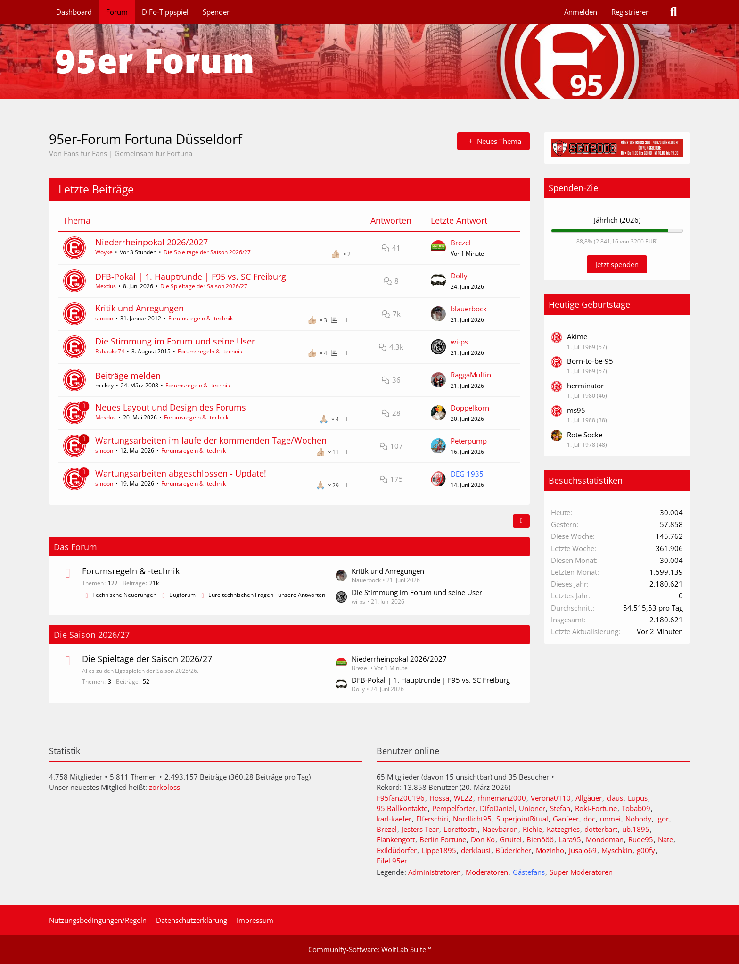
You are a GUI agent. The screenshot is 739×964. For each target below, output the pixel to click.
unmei (610, 818)
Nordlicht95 (472, 818)
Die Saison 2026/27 (92, 634)
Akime (577, 336)
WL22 (463, 798)
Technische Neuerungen (124, 595)
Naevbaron (500, 829)
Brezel (461, 242)
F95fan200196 (401, 798)
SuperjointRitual (522, 818)
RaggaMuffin (471, 374)
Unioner (532, 808)
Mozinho (550, 850)
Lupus (638, 798)
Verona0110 (551, 798)
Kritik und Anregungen (139, 308)
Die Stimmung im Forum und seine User (175, 341)
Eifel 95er (392, 860)
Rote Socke (584, 434)
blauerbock (469, 308)
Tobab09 (636, 808)
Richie (532, 829)
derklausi (476, 850)
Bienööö (540, 839)
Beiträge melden (128, 375)
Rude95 (640, 839)
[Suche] (673, 12)
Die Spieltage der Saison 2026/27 (207, 252)
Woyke (104, 252)
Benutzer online (408, 750)
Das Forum (75, 547)
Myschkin (616, 850)
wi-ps (459, 341)
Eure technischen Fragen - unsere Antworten (266, 595)
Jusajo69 (583, 850)
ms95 (576, 410)
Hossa (439, 798)
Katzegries (563, 829)
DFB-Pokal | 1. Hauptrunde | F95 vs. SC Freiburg (190, 276)
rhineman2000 (501, 798)
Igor (662, 818)
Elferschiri (432, 818)
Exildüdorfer (397, 850)
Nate (665, 839)
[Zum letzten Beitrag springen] (438, 247)
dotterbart (600, 829)
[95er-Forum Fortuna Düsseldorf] (369, 61)
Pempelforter (453, 808)
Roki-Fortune (596, 808)
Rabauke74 (109, 351)
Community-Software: (369, 949)
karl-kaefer (394, 818)
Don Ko (483, 839)
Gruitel (511, 839)
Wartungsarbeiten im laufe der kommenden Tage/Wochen (211, 440)
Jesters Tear (420, 829)
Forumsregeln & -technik (200, 318)
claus (615, 798)
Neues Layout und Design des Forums (170, 407)
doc (589, 818)
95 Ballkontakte (402, 808)
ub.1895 (635, 829)
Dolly (459, 275)
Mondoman (605, 839)
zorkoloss (164, 787)
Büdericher (513, 850)
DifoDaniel (497, 808)
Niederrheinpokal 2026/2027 (151, 242)
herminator (585, 385)
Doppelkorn (470, 407)
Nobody (638, 818)
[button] (521, 521)
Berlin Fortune (442, 839)
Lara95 (569, 839)
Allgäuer (588, 798)
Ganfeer (566, 818)
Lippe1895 (438, 850)
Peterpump (469, 440)
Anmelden (580, 12)
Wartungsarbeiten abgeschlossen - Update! (180, 473)
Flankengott (396, 839)
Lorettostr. (460, 829)
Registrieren (630, 12)
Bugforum (182, 595)
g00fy (646, 850)
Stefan (560, 808)
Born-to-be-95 (590, 361)
